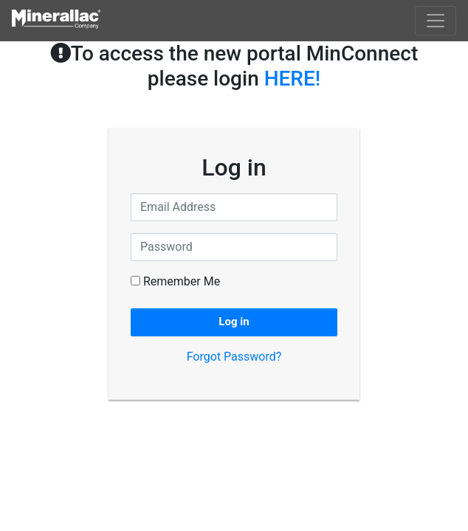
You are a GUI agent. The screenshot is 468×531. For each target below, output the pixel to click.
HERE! (292, 78)
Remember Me (175, 281)
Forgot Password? (234, 357)
